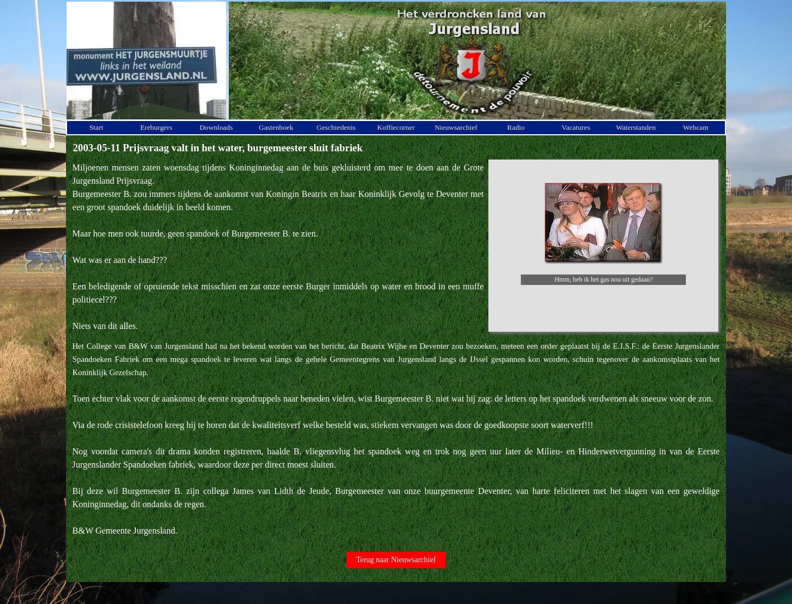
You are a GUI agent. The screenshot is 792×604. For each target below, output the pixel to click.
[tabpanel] (278, 247)
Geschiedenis (335, 127)
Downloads (216, 127)
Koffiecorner (396, 127)
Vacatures (576, 127)
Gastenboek (276, 127)
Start (96, 127)
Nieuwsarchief (456, 127)
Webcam (695, 127)
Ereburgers (156, 127)
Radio (516, 127)
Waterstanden (636, 127)
